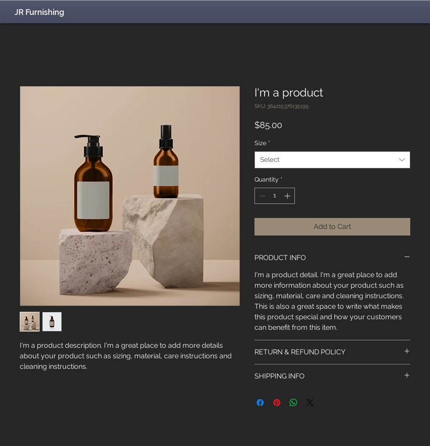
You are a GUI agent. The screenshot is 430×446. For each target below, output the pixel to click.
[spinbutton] (275, 195)
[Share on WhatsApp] (293, 402)
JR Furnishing (39, 12)
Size (262, 142)
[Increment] (288, 195)
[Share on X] (310, 402)
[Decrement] (261, 195)
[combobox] (332, 159)
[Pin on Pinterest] (277, 402)
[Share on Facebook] (260, 402)
